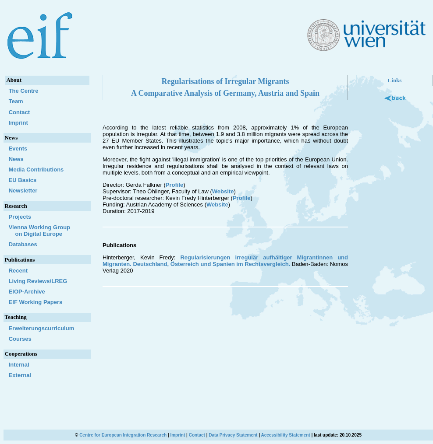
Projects (20, 216)
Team (16, 101)
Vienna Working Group (47, 230)
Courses (20, 339)
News (16, 159)
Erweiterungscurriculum (42, 328)
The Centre (24, 90)
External (20, 375)
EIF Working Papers (36, 302)
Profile (174, 185)
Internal (19, 364)
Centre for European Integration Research (123, 435)
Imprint (18, 122)
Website (223, 191)
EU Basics (23, 180)
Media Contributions (36, 169)
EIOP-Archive (27, 291)
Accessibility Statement (285, 435)
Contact (19, 112)
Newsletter (23, 190)
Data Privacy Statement (233, 435)
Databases (23, 244)
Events (18, 148)
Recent (18, 270)
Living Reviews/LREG (38, 281)
